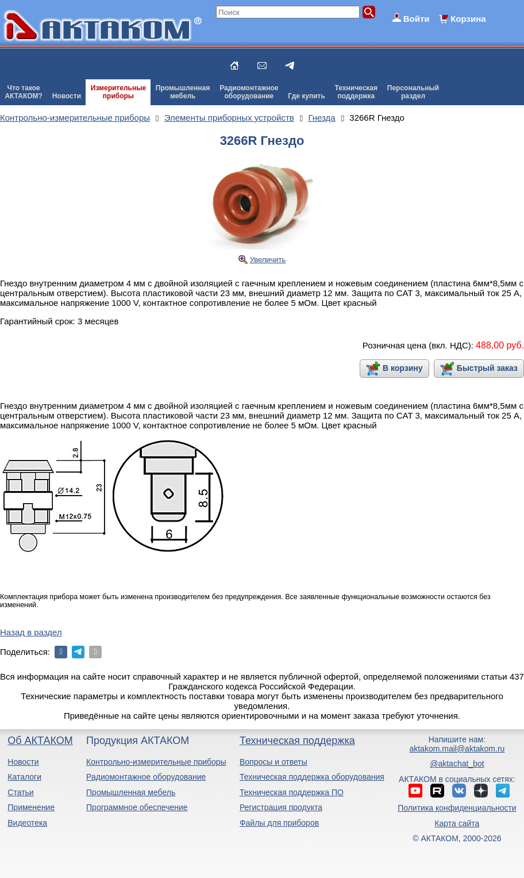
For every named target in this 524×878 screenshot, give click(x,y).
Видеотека (27, 822)
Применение (31, 807)
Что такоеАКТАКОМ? (24, 92)
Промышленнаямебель (183, 92)
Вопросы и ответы (273, 761)
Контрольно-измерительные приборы (156, 761)
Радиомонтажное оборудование (146, 776)
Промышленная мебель (130, 792)
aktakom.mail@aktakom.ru (456, 748)
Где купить (306, 96)
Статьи (20, 792)
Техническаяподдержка (356, 92)
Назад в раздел (31, 632)
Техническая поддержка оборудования (312, 776)
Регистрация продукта (281, 807)
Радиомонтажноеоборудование (248, 92)
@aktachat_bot (457, 763)
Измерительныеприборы (118, 92)
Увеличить (268, 259)
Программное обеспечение (137, 807)
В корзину (403, 368)
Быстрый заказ (487, 368)
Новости (66, 96)
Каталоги (24, 776)
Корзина (468, 19)
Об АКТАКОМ (39, 740)
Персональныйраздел (413, 92)
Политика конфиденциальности (457, 807)
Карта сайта (456, 823)
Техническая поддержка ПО (292, 792)
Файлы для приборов (279, 822)
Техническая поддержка (297, 740)
